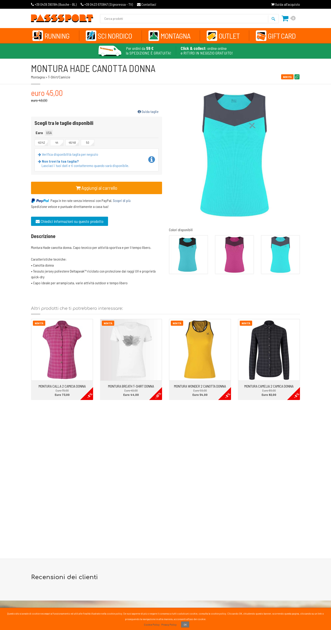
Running (56, 35)
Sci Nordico (115, 35)
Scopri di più (122, 200)
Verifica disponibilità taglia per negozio (69, 154)
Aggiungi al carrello (96, 188)
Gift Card (282, 35)
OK (185, 624)
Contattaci (146, 4)
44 (56, 142)
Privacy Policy (169, 624)
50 (87, 142)
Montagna (175, 35)
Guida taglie (148, 111)
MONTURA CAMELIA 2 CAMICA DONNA (269, 386)
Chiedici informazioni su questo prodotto (69, 221)
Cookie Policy (152, 624)
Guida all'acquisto (285, 4)
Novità (39, 323)
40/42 (41, 142)
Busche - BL (54, 4)
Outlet (229, 35)
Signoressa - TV (107, 4)
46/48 (72, 142)
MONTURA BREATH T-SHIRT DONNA (131, 386)
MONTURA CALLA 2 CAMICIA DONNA (62, 386)
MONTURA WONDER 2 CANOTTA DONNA (200, 386)
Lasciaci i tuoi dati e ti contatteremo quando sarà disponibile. (84, 163)
